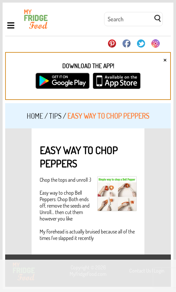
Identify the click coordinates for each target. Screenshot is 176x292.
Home (35, 115)
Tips (55, 115)
